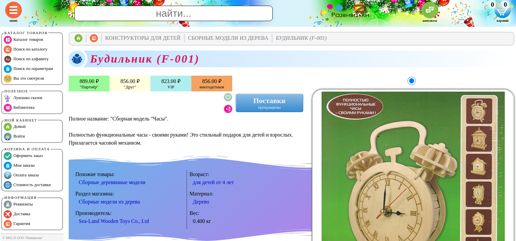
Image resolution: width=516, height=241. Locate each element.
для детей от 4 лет (213, 182)
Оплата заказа (21, 175)
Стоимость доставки (27, 185)
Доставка (17, 214)
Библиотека (19, 108)
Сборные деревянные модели (112, 182)
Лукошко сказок (23, 98)
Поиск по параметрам (28, 69)
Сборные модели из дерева (109, 202)
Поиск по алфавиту (26, 59)
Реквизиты (18, 204)
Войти (14, 137)
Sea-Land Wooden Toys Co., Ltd (114, 221)
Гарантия (17, 224)
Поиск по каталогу (25, 50)
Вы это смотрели (24, 79)
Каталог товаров (23, 40)
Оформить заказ (23, 156)
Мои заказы (19, 166)
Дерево (201, 202)
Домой (14, 127)
